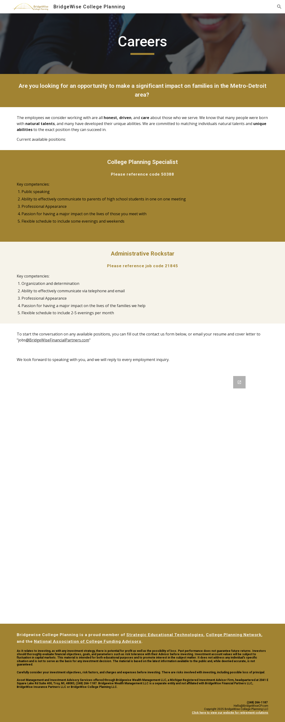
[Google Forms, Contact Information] (142, 497)
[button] (279, 6)
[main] (143, 44)
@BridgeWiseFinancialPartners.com (57, 340)
